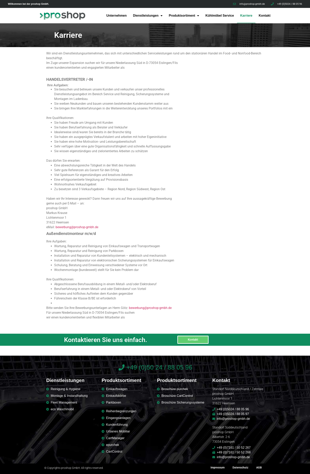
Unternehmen (116, 15)
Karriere (246, 15)
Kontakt (264, 15)
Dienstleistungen (148, 15)
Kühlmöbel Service (219, 15)
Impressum (218, 467)
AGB (259, 467)
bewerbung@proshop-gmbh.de (77, 227)
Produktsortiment (184, 15)
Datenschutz (240, 467)
